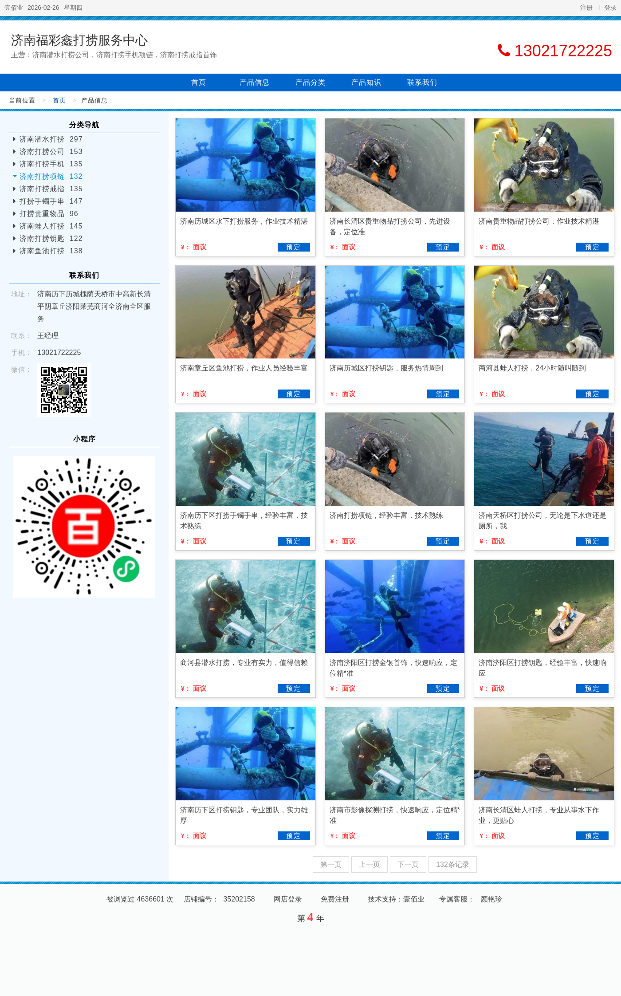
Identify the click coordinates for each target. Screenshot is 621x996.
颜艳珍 (491, 899)
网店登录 (288, 899)
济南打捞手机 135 (51, 164)
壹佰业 (13, 7)
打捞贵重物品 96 (49, 213)
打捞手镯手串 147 (51, 201)
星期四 (73, 7)
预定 (293, 247)
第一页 (331, 864)
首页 (198, 82)
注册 (586, 7)
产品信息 (255, 82)
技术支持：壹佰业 (396, 899)
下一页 (408, 864)
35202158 (239, 899)
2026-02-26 (43, 7)
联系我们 (422, 82)
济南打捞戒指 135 (51, 189)
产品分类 (310, 82)
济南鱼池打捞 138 (51, 251)
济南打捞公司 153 (51, 151)
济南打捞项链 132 (51, 176)
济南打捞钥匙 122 (51, 238)
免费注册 (335, 899)
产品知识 (366, 82)
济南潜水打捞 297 (51, 139)
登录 (610, 7)
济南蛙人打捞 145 (51, 226)
